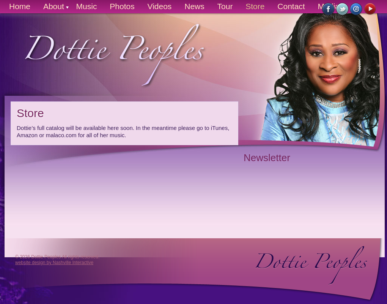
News (194, 6)
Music (86, 6)
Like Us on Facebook (328, 9)
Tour (225, 6)
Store (254, 6)
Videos (160, 6)
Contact (291, 6)
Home (19, 6)
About (53, 6)
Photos (122, 6)
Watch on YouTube (370, 9)
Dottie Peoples (107, 60)
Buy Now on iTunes (356, 9)
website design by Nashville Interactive (54, 262)
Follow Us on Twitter (342, 9)
